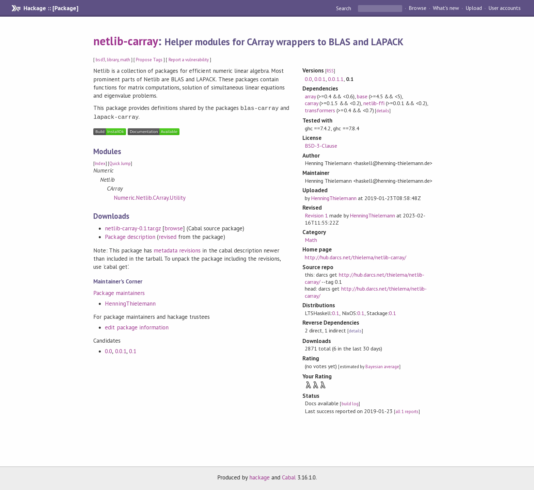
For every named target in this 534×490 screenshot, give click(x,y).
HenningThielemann (130, 302)
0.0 (108, 350)
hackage (259, 477)
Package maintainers (118, 291)
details (382, 111)
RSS (330, 71)
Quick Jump (120, 162)
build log (350, 404)
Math (311, 239)
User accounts (504, 8)
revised (167, 235)
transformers (320, 110)
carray (311, 103)
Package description (130, 235)
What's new (446, 8)
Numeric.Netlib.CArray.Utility (150, 196)
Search (344, 8)
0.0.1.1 (335, 79)
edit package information (137, 326)
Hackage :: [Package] (50, 8)
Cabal (289, 477)
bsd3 (100, 60)
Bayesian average (382, 367)
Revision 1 (316, 215)
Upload (474, 8)
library (113, 60)
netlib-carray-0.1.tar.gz (133, 227)
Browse (417, 8)
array (310, 96)
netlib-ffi (373, 103)
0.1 (132, 350)
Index (100, 162)
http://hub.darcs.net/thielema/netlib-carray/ (355, 257)
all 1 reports (407, 411)
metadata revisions (177, 249)
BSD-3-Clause (321, 145)
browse (173, 227)
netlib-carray (125, 40)
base (362, 96)
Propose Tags (149, 60)
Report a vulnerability (189, 60)
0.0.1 (120, 350)
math (125, 60)
